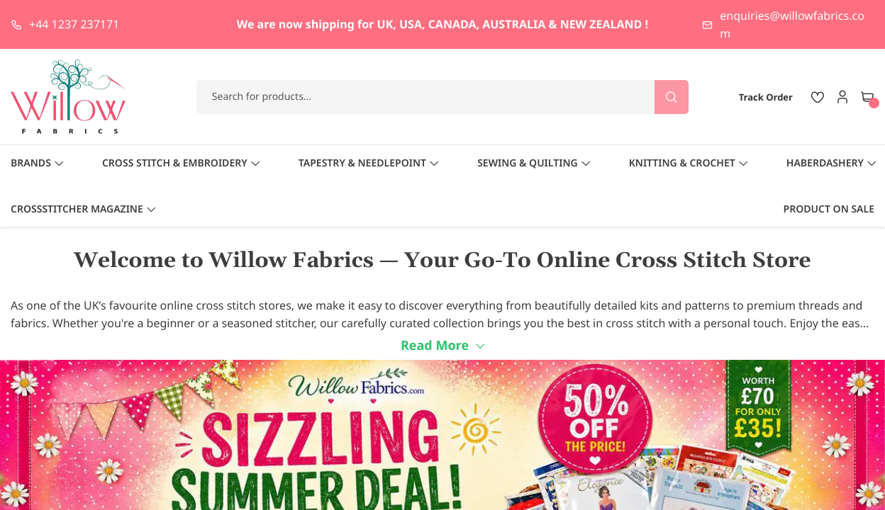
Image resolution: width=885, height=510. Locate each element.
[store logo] (69, 97)
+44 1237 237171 (74, 24)
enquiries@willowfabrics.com (792, 24)
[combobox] (442, 97)
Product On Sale (829, 209)
